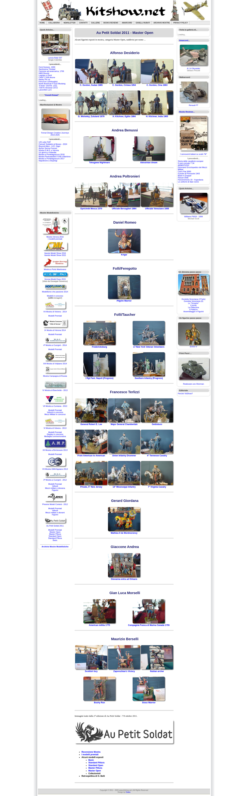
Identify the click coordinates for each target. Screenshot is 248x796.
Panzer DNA (183, 178)
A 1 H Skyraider (193, 68)
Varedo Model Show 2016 (55, 253)
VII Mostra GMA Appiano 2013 (55, 469)
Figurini (55, 490)
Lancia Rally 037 (55, 58)
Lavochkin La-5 (45, 90)
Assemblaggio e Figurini (193, 311)
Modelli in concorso (55, 296)
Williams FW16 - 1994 (193, 217)
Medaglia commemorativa (55, 436)
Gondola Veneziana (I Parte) (193, 299)
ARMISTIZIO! (183, 165)
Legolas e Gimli (45, 75)
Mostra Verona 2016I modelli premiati (55, 238)
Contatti (83, 23)
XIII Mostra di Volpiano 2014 (55, 364)
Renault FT (193, 105)
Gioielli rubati (143, 23)
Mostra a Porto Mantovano (55, 269)
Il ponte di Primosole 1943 (189, 174)
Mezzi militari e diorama (55, 488)
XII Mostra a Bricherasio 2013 (55, 450)
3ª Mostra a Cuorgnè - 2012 (55, 480)
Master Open (55, 532)
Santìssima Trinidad (47, 69)
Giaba (128, 792)
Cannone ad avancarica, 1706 (51, 71)
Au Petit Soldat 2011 (55, 526)
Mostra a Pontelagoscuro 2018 (52, 154)
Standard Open (55, 536)
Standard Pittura (55, 538)
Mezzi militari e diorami (55, 513)
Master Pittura (55, 534)
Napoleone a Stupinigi (48, 161)
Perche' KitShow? (185, 393)
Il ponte (193, 305)
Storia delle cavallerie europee (190, 161)
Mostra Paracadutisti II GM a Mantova (55, 156)
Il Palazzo (193, 309)
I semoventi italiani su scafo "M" (193, 154)
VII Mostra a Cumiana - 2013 (55, 406)
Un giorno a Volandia (47, 152)
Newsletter (69, 23)
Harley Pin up (44, 79)
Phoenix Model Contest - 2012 (55, 504)
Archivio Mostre (161, 23)
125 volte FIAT (45, 142)
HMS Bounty (44, 73)
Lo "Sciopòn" (193, 303)
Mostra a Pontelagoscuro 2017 (52, 159)
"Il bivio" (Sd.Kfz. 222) (48, 86)
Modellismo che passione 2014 (55, 292)
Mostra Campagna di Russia (55, 376)
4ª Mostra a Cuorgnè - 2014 (55, 345)
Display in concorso (55, 434)
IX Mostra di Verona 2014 (55, 330)
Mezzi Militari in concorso (55, 414)
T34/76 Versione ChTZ (48, 88)
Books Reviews (111, 23)
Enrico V (193, 347)
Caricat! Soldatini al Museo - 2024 (53, 144)
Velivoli (55, 486)
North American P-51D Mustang (52, 84)
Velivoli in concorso (55, 412)
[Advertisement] (55, 187)
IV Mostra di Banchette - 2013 (55, 390)
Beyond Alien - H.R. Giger (49, 146)
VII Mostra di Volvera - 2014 (55, 312)
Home (42, 23)
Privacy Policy (180, 23)
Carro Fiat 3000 (184, 171)
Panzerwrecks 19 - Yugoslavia (190, 180)
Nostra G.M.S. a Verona (49, 150)
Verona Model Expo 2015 (55, 279)
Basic (55, 540)
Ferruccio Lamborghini (48, 81)
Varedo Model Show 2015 (55, 255)
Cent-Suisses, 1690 (47, 67)
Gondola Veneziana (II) (193, 301)
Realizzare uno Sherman (193, 384)
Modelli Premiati (55, 316)
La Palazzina (193, 307)
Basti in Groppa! (185, 176)
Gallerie (95, 23)
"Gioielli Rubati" (51, 95)
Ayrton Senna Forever (48, 148)
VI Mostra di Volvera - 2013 (55, 428)
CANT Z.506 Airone (47, 77)
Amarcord (127, 23)
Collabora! (54, 23)
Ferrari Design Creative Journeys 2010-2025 (55, 134)
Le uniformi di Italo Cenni (188, 182)
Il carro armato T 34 (186, 163)
